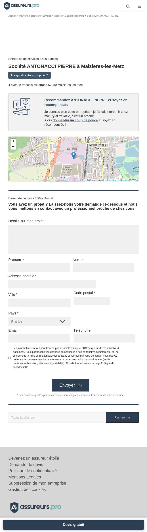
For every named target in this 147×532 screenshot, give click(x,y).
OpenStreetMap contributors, (115, 180)
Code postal (83, 293)
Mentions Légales (24, 477)
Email (14, 330)
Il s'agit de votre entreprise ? (29, 75)
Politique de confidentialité (32, 470)
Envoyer (67, 385)
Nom (78, 260)
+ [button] (13, 141)
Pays (12, 313)
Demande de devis (25, 464)
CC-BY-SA (133, 180)
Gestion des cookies (27, 489)
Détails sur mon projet (27, 221)
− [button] (13, 147)
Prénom (16, 260)
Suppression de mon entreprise (37, 483)
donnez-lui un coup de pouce (75, 120)
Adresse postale (21, 276)
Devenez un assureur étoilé (33, 458)
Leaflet (87, 180)
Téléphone (84, 330)
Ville (11, 295)
